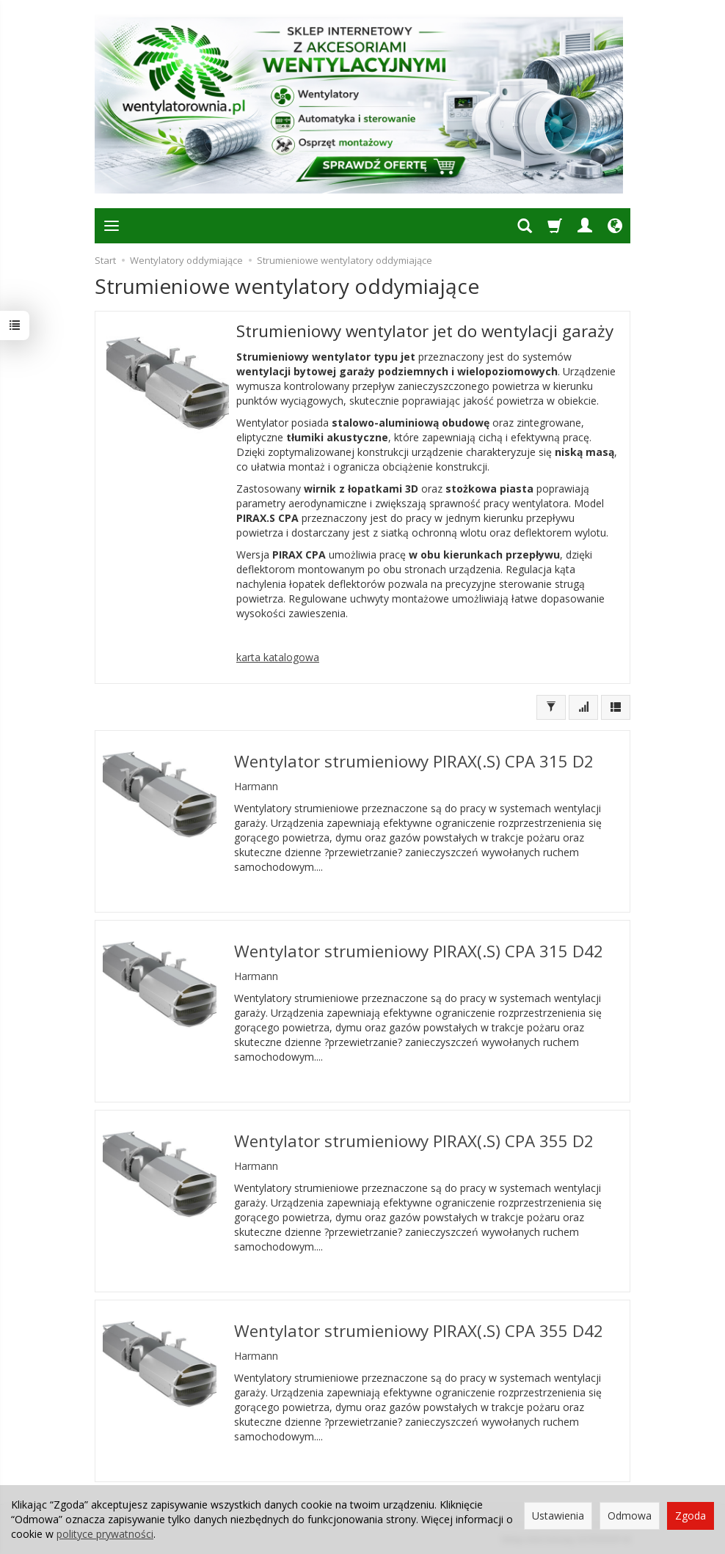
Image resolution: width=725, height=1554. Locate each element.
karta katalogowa (277, 657)
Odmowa (630, 1515)
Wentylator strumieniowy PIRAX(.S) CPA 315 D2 (414, 761)
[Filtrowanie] (551, 707)
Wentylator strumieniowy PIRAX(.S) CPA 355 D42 (418, 1330)
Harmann (256, 786)
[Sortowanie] (583, 707)
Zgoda (690, 1515)
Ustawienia (558, 1515)
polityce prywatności (105, 1534)
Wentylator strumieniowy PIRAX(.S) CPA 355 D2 (414, 1141)
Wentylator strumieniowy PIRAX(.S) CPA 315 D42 (418, 951)
